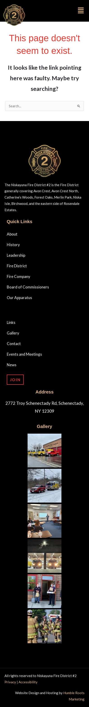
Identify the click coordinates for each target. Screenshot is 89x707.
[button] (62, 10)
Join (15, 379)
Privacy (11, 682)
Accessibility (28, 682)
